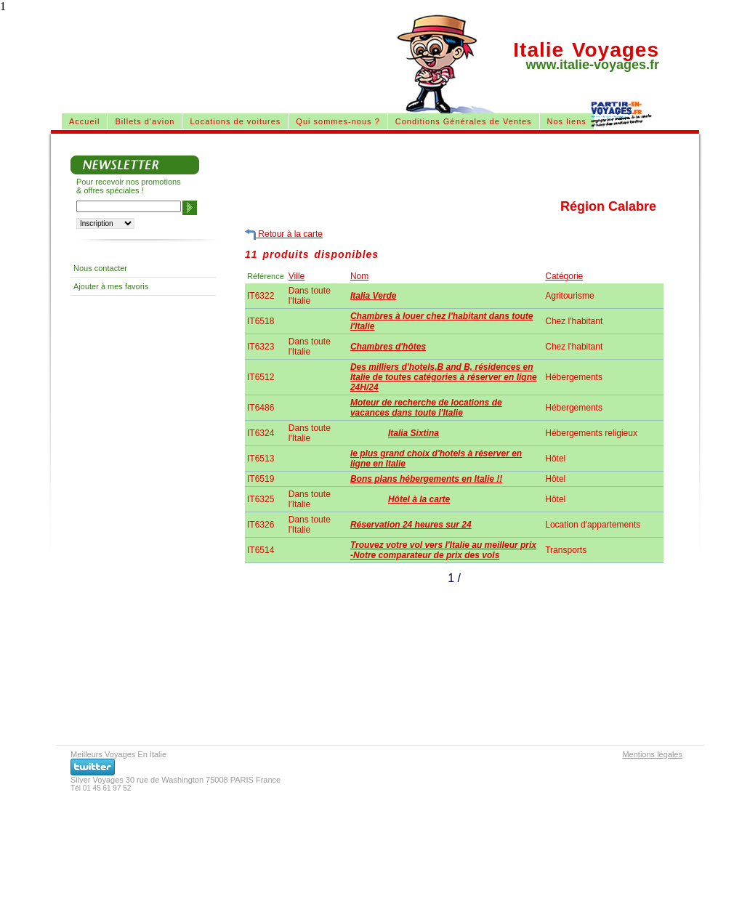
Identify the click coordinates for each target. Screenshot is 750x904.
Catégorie (564, 276)
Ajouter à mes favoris (110, 286)
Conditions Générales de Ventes (463, 121)
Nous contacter (100, 268)
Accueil (84, 121)
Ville (297, 276)
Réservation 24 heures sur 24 (411, 525)
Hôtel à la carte (419, 499)
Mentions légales (652, 754)
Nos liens (566, 121)
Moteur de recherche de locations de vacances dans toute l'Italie (426, 407)
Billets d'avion (144, 121)
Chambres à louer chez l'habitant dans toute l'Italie (441, 321)
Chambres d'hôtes (388, 347)
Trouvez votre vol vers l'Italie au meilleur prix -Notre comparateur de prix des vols (443, 550)
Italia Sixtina (413, 433)
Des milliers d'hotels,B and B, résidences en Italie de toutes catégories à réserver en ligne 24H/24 (443, 377)
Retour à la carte (284, 234)
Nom (359, 276)
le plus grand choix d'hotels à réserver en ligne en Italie (436, 458)
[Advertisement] (228, 49)
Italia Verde (373, 296)
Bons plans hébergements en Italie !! (426, 479)
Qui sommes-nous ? (337, 121)
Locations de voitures (235, 121)
